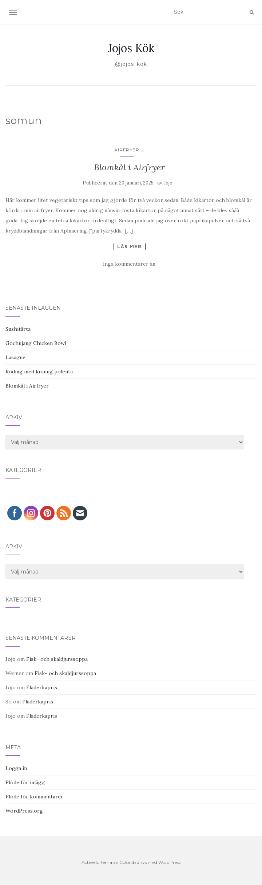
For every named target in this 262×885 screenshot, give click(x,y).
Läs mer (129, 246)
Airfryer (126, 149)
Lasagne (15, 357)
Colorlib (127, 862)
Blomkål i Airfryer (129, 167)
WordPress (169, 862)
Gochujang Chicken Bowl (35, 343)
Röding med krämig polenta (39, 371)
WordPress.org (24, 810)
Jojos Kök (131, 48)
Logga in (16, 768)
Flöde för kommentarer (34, 796)
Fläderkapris (41, 687)
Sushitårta (18, 329)
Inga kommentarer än (129, 264)
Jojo (168, 183)
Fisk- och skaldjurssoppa (57, 659)
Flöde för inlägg (25, 782)
